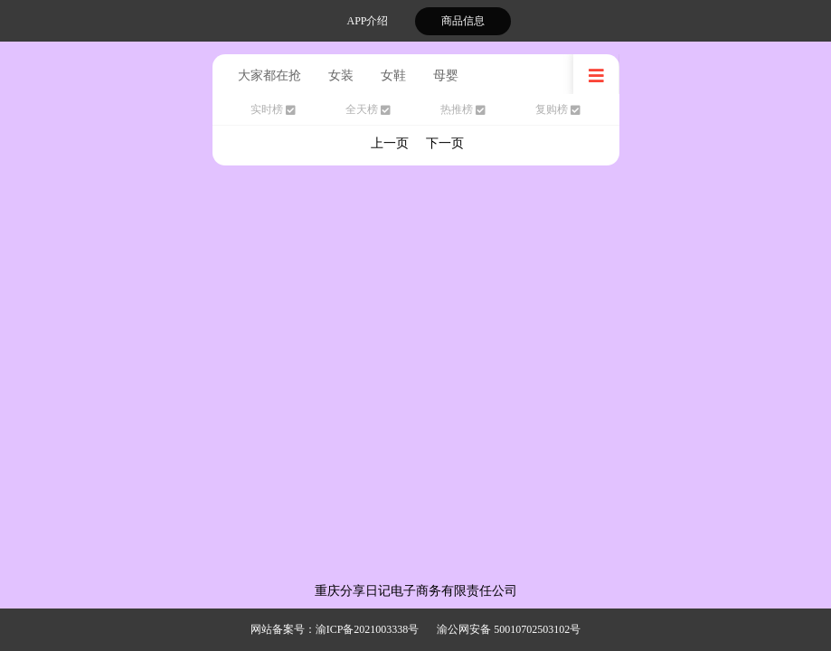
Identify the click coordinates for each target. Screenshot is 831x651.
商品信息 (463, 20)
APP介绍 (367, 20)
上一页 (390, 143)
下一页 (445, 143)
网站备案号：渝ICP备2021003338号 (335, 629)
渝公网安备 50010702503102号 (509, 629)
